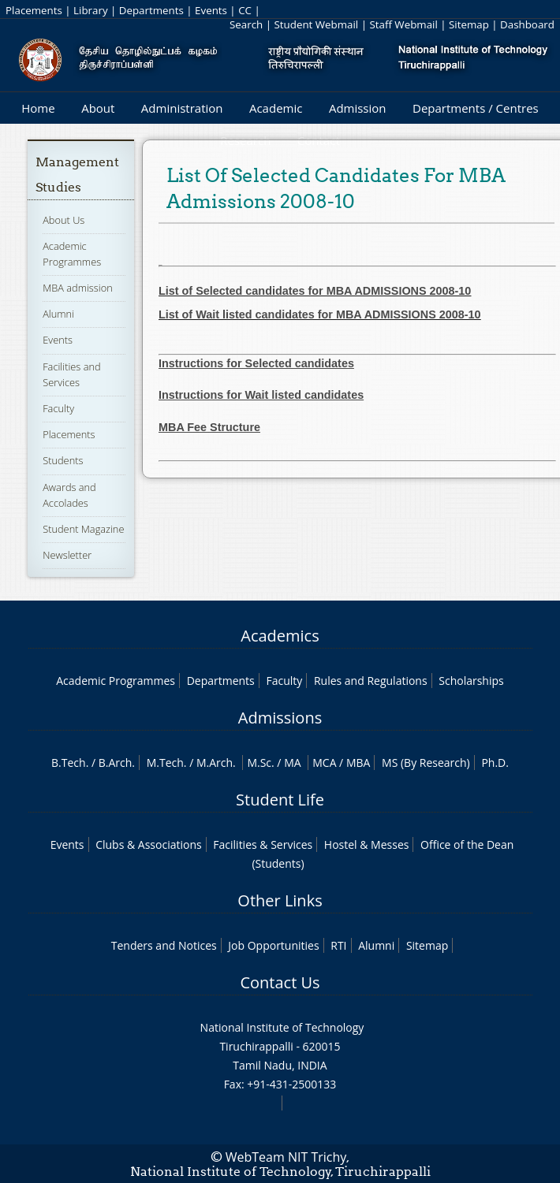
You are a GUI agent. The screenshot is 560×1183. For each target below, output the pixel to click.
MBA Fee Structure (209, 427)
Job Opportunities (273, 945)
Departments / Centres (476, 108)
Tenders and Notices (164, 945)
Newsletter (67, 555)
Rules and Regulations (370, 680)
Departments (151, 10)
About (97, 108)
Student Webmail (316, 24)
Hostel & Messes (366, 844)
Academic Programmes (115, 680)
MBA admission (78, 288)
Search (246, 24)
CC (245, 10)
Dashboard (527, 24)
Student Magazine (83, 529)
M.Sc (259, 762)
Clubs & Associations (148, 844)
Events (211, 10)
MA (292, 762)
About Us (63, 220)
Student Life (280, 799)
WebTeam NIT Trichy (286, 1157)
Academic (275, 108)
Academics (280, 635)
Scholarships (471, 680)
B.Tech (68, 762)
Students (63, 460)
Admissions (280, 717)
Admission (357, 108)
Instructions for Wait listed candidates (261, 395)
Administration (182, 108)
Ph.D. (495, 762)
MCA (324, 762)
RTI (338, 945)
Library (90, 10)
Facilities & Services (262, 844)
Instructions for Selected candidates (256, 363)
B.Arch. (117, 762)
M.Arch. (216, 762)
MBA (358, 762)
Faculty (58, 408)
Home (37, 108)
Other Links (279, 900)
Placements (34, 10)
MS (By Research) (426, 762)
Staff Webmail (403, 24)
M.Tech (165, 762)
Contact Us (279, 982)
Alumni (58, 314)
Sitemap (469, 24)
